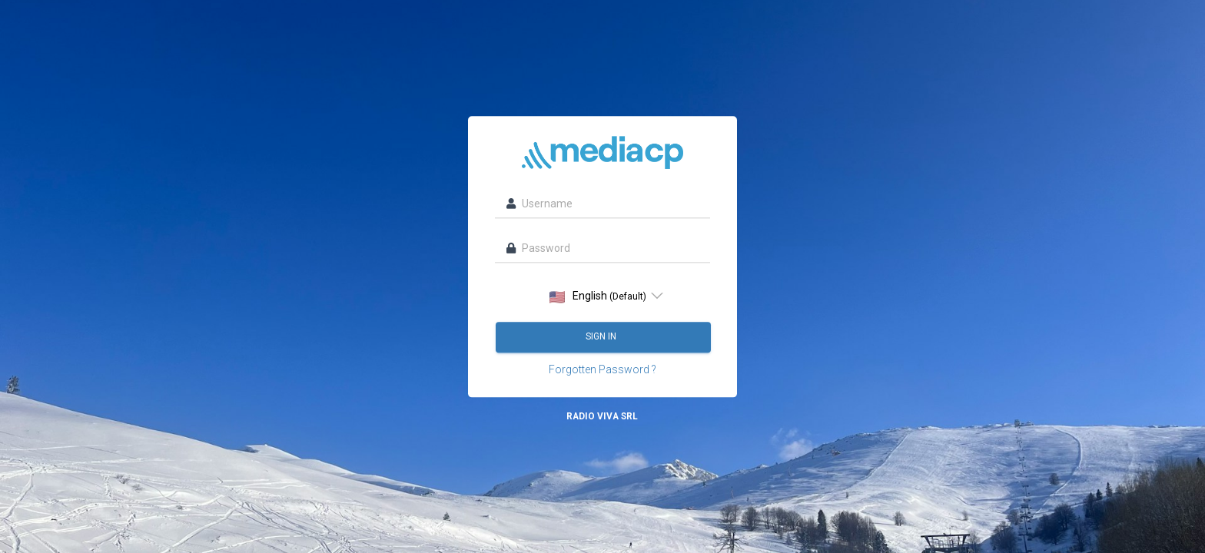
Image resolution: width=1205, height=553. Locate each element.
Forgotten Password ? (602, 370)
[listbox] (602, 296)
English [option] (597, 296)
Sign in (602, 337)
